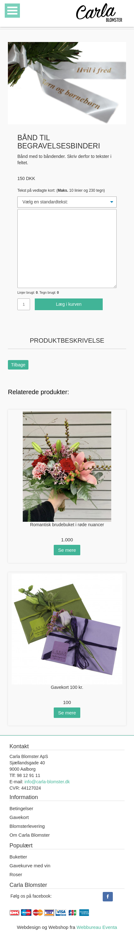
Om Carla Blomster (29, 835)
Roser (15, 874)
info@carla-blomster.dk (47, 781)
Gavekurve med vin (29, 865)
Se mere (67, 550)
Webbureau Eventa (96, 927)
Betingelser (21, 808)
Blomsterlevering (27, 826)
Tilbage (18, 364)
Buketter (18, 856)
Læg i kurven (69, 304)
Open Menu (12, 10)
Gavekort (19, 817)
